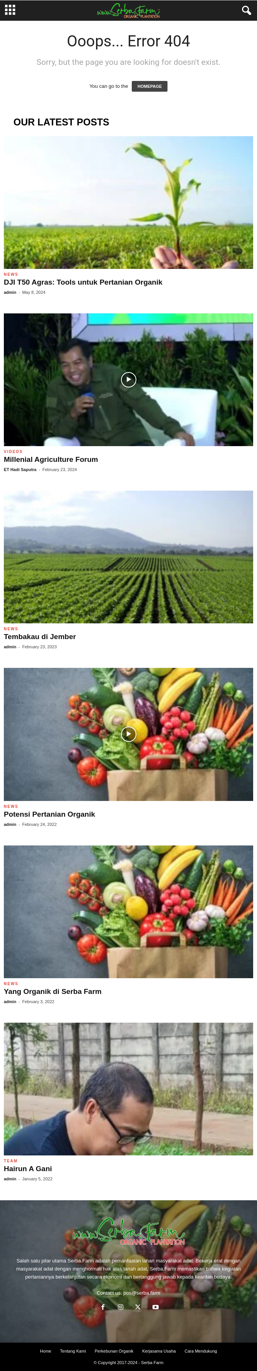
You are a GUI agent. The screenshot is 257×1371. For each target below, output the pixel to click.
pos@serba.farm (141, 1293)
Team (11, 1161)
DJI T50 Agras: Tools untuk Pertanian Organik (83, 282)
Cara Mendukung (201, 1351)
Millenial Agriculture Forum (51, 459)
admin (10, 292)
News (11, 274)
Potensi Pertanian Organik (49, 814)
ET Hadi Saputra (20, 469)
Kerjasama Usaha (159, 1351)
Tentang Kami (73, 1351)
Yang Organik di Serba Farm (52, 991)
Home (45, 1351)
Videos (13, 452)
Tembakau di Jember (40, 637)
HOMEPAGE (150, 86)
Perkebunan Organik (114, 1351)
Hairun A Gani (28, 1169)
